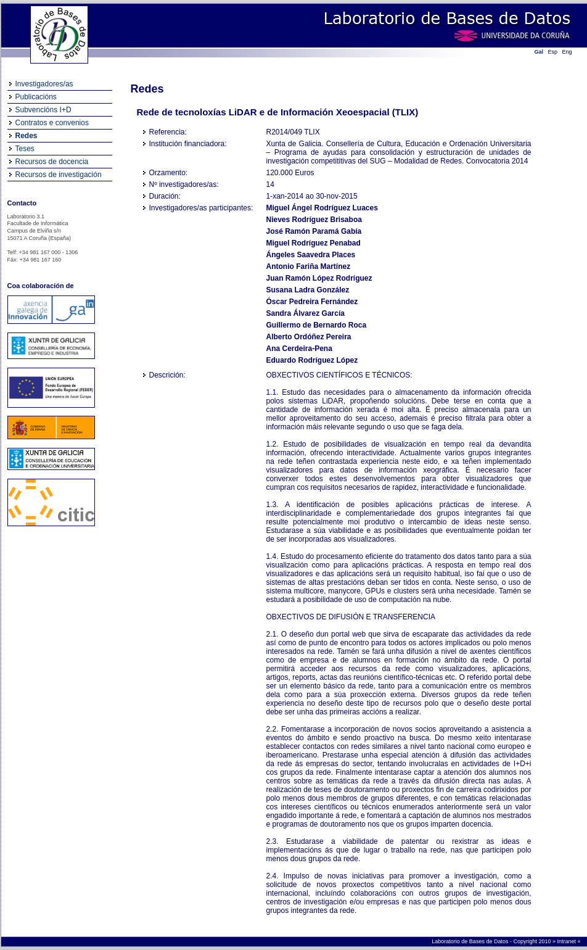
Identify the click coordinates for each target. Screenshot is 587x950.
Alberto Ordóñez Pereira (308, 336)
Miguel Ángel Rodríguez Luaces (322, 208)
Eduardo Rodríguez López (312, 360)
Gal (539, 52)
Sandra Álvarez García (305, 313)
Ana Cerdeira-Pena (299, 348)
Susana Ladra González (308, 290)
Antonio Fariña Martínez (308, 266)
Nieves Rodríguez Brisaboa (314, 219)
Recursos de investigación (58, 174)
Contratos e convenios (52, 122)
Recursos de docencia (52, 161)
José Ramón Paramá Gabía (314, 231)
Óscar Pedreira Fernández (312, 301)
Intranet (567, 941)
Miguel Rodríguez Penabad (313, 243)
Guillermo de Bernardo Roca (316, 325)
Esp (553, 52)
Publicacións (36, 97)
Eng (567, 52)
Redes (26, 135)
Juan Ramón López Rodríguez (319, 278)
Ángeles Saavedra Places (311, 254)
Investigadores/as (44, 84)
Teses (25, 148)
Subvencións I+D (43, 109)
